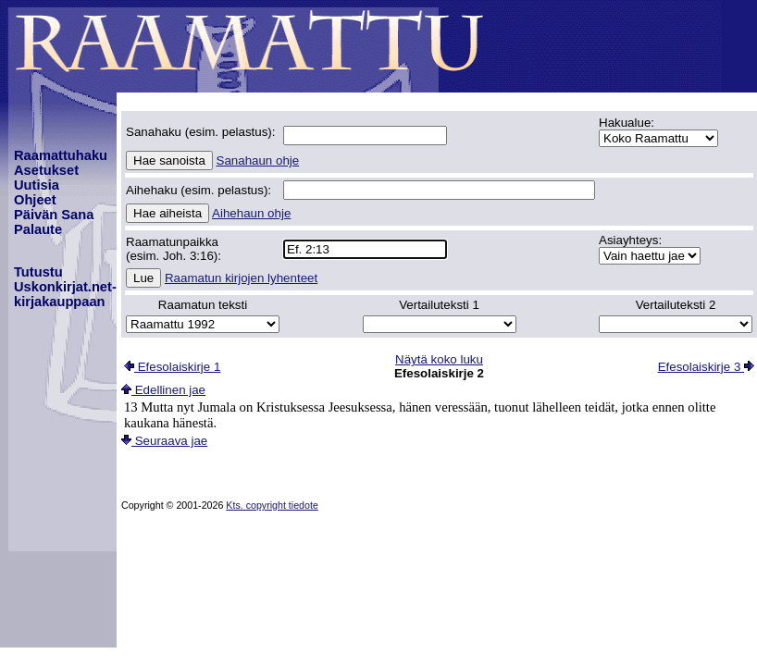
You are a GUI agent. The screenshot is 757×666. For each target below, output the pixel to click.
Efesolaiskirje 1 (172, 367)
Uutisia (36, 185)
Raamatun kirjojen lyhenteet (241, 278)
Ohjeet (35, 199)
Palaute (38, 229)
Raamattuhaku (60, 155)
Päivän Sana (53, 214)
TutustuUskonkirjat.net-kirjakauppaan (65, 287)
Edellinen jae (163, 390)
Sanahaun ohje (258, 160)
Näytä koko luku (439, 359)
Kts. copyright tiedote (272, 505)
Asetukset (46, 170)
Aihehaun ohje (251, 213)
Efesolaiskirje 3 (706, 367)
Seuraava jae (164, 441)
